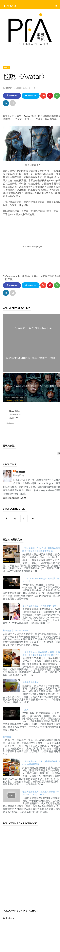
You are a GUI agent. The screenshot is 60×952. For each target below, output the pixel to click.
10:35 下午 (13, 418)
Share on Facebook (12, 96)
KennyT (12, 411)
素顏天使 (8, 88)
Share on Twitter (30, 96)
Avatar (27, 116)
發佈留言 (10, 423)
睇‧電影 (6, 67)
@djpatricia (8, 918)
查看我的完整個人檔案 (14, 498)
